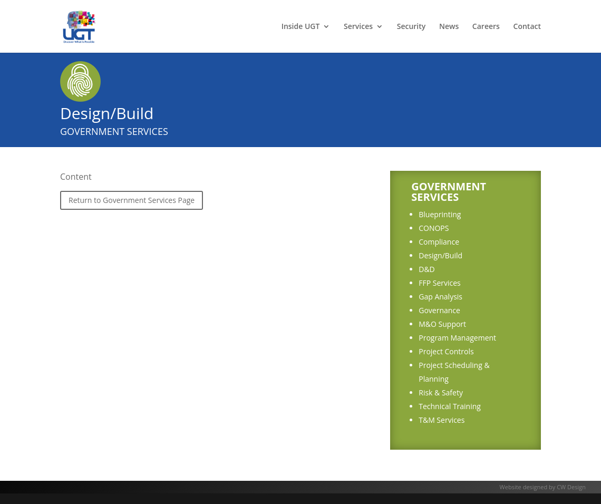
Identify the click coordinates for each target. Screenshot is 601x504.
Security (411, 27)
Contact (527, 27)
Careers (486, 27)
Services (358, 27)
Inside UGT (301, 27)
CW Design (571, 487)
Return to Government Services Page (132, 200)
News (449, 27)
